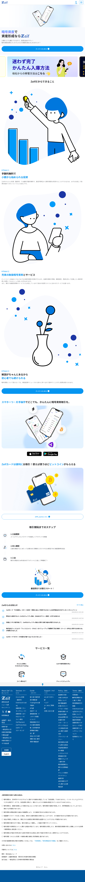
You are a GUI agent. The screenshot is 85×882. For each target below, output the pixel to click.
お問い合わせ (49, 711)
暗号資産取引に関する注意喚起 (63, 767)
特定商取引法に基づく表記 (77, 699)
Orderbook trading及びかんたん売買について (77, 711)
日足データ (33, 711)
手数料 (32, 705)
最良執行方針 (62, 695)
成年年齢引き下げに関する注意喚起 (63, 784)
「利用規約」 (38, 841)
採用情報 (5, 715)
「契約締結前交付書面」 (49, 841)
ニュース (5, 705)
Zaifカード (19, 728)
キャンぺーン (6, 707)
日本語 (6, 750)
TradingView (35, 703)
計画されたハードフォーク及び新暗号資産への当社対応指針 (63, 710)
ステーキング (20, 730)
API (32, 708)
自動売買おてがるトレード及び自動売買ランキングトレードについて (77, 728)
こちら (13, 845)
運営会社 (5, 702)
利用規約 (75, 695)
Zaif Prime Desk (21, 725)
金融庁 (4, 727)
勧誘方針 (61, 778)
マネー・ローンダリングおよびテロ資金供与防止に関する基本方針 (63, 728)
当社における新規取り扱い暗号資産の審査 (35, 739)
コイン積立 (19, 719)
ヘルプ (46, 703)
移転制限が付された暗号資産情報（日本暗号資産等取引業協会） (35, 727)
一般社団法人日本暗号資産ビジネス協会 (6, 740)
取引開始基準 (62, 703)
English (6, 754)
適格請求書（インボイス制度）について (35, 716)
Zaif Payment (20, 722)
